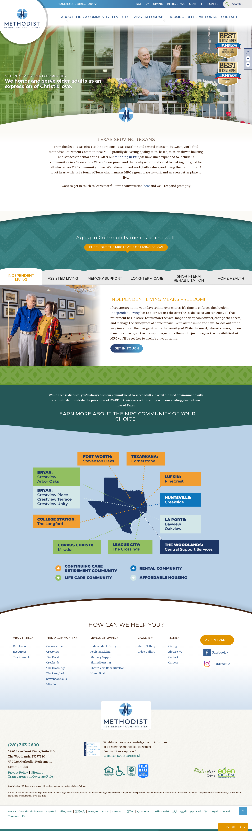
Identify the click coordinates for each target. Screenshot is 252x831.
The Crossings (55, 668)
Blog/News (176, 4)
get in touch (126, 348)
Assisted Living (100, 651)
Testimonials (22, 657)
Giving (158, 4)
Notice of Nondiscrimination (25, 811)
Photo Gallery (146, 646)
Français (93, 811)
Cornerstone (54, 646)
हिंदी (206, 811)
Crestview (52, 651)
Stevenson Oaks (56, 678)
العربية (183, 811)
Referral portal (203, 17)
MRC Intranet (217, 640)
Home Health (99, 673)
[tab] (21, 277)
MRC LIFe (196, 4)
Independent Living (125, 313)
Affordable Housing (164, 17)
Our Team (19, 646)
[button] (76, 4)
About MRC (22, 637)
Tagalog (13, 816)
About (67, 17)
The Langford (55, 673)
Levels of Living (127, 17)
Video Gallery (146, 651)
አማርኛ (105, 811)
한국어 (130, 811)
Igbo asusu (144, 811)
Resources (20, 651)
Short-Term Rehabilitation (107, 668)
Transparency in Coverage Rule (30, 776)
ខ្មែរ (23, 816)
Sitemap (37, 772)
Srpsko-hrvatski (221, 811)
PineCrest (52, 657)
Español (51, 811)
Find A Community (92, 17)
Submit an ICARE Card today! (122, 755)
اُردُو (175, 811)
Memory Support (101, 657)
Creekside (52, 662)
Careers (214, 4)
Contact (229, 17)
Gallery (142, 4)
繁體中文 (80, 811)
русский (195, 811)
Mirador (51, 684)
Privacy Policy (18, 772)
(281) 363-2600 (23, 744)
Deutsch (117, 811)
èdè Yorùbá (162, 811)
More (172, 637)
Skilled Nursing (100, 662)
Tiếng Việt (65, 811)
